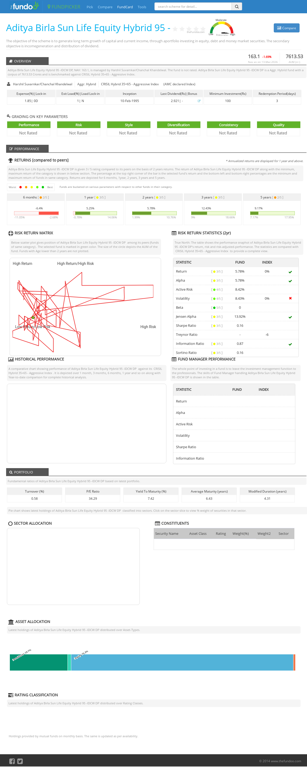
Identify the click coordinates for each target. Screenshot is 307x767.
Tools (142, 7)
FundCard (125, 7)
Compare (105, 7)
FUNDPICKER (64, 6)
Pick (90, 7)
